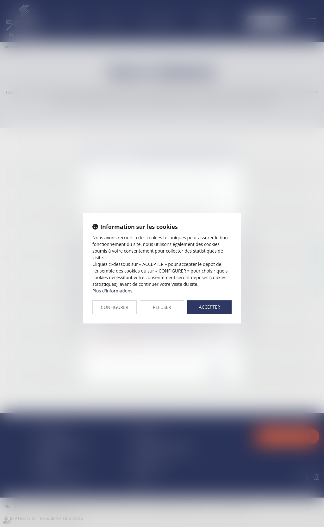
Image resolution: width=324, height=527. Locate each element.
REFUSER (162, 307)
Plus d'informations (112, 291)
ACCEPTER (209, 307)
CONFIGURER (114, 307)
